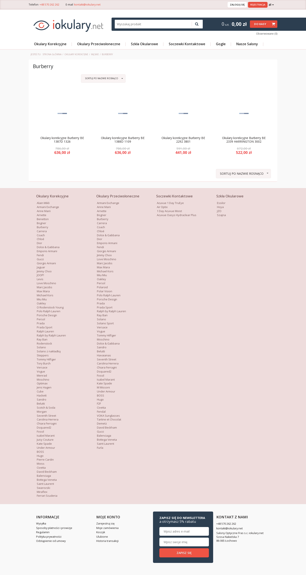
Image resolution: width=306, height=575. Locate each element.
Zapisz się (244, 553)
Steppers (43, 355)
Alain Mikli (43, 203)
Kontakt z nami (172, 517)
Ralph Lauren (45, 331)
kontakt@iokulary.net (87, 4)
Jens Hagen (44, 387)
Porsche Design (47, 315)
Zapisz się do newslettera (242, 520)
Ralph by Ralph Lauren (51, 335)
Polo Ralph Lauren (48, 311)
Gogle (221, 44)
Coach (41, 235)
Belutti (41, 404)
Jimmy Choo (44, 271)
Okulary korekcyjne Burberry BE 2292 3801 (183, 140)
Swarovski (43, 488)
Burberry (42, 227)
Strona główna (51, 54)
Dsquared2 (44, 428)
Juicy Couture (45, 440)
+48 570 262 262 (49, 4)
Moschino (43, 379)
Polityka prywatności (48, 536)
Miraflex (42, 492)
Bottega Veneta (47, 480)
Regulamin (43, 532)
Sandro (41, 400)
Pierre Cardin (45, 460)
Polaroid (102, 287)
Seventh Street (46, 416)
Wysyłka (41, 524)
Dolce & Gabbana (108, 235)
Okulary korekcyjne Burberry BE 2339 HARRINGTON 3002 (244, 140)
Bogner (41, 223)
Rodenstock (44, 343)
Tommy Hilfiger (46, 359)
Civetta (41, 468)
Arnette (41, 215)
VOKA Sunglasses (108, 416)
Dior (39, 243)
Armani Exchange (48, 207)
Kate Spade (44, 444)
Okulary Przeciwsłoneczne (98, 44)
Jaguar (41, 267)
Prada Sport (44, 327)
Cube (40, 392)
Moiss (40, 464)
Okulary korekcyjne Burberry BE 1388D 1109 (122, 140)
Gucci (100, 432)
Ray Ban (42, 340)
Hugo (40, 456)
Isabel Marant (46, 436)
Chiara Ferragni (47, 424)
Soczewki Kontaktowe (187, 44)
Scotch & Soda (46, 408)
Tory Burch (44, 364)
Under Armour (46, 448)
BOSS (40, 452)
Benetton (43, 219)
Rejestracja (257, 4)
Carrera (42, 231)
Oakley (41, 303)
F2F (99, 404)
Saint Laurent (45, 484)
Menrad (42, 376)
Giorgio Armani (106, 251)
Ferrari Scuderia (47, 496)
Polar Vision (104, 291)
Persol (41, 319)
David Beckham (47, 472)
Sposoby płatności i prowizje (54, 528)
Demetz (102, 424)
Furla (100, 448)
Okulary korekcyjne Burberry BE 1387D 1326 (62, 140)
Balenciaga (44, 476)
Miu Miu (42, 299)
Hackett (42, 396)
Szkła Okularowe (144, 44)
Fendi (40, 255)
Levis (40, 279)
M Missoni (103, 387)
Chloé (40, 239)
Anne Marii (44, 211)
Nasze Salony (247, 44)
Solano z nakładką (49, 351)
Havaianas (104, 355)
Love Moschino (46, 283)
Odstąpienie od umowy (51, 541)
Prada (41, 323)
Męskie (95, 54)
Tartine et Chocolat (109, 420)
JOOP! (40, 275)
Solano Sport (105, 323)
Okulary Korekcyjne (50, 44)
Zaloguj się (237, 4)
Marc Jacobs (44, 287)
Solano (41, 347)
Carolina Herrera (47, 420)
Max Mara (103, 267)
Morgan (42, 412)
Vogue (41, 372)
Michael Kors (45, 295)
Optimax (42, 383)
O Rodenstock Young (50, 307)
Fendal (101, 412)
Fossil (40, 432)
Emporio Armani (47, 251)
